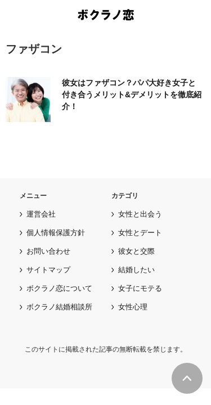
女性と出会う (140, 214)
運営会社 (41, 214)
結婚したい (136, 270)
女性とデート (140, 232)
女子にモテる (140, 288)
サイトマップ (48, 270)
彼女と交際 (136, 251)
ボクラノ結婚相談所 (59, 307)
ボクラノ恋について (59, 288)
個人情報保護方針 (55, 232)
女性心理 (132, 307)
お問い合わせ (48, 251)
